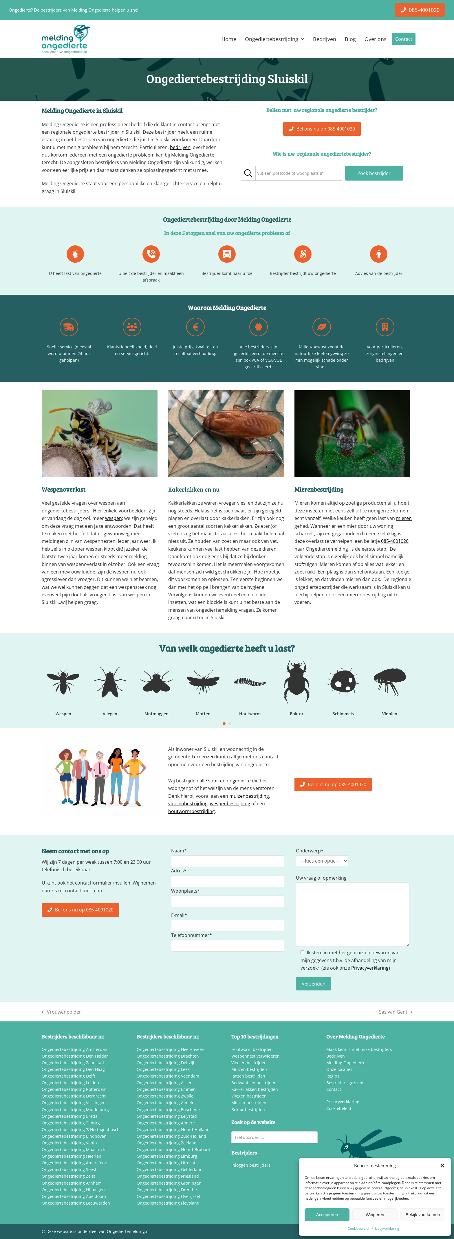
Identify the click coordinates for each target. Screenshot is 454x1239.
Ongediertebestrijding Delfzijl (165, 1062)
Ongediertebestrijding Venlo (69, 1143)
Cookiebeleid (358, 1228)
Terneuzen (203, 756)
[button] (442, 1165)
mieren (404, 518)
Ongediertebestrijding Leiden (70, 1082)
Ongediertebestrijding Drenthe (167, 1189)
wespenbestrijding (230, 803)
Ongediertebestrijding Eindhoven (74, 1136)
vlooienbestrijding (188, 803)
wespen (113, 518)
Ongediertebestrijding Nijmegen (73, 1189)
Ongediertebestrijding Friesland (168, 1176)
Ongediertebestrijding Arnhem (72, 1183)
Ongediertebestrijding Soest (69, 1169)
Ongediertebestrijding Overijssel (168, 1196)
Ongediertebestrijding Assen (165, 1082)
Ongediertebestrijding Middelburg (75, 1109)
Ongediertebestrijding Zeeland (167, 1143)
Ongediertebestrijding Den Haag (73, 1069)
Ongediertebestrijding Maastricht (74, 1149)
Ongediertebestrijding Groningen (169, 1183)
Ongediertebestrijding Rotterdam (74, 1089)
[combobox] (298, 173)
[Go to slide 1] (224, 723)
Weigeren (375, 1214)
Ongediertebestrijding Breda (70, 1116)
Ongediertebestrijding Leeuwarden (76, 1203)
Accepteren (327, 1214)
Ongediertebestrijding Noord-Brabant (173, 1149)
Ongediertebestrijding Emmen (166, 1089)
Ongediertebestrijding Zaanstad (73, 1062)
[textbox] (290, 173)
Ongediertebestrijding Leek (163, 1069)
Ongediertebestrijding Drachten (168, 1056)
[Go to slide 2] (229, 723)
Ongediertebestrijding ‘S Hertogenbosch (81, 1129)
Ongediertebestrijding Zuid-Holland (171, 1136)
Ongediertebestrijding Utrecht (166, 1163)
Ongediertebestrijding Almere (166, 1123)
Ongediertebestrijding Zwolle (165, 1096)
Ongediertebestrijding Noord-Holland (173, 1129)
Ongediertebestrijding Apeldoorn (74, 1196)
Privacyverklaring (385, 1228)
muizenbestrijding (249, 796)
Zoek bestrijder (374, 173)
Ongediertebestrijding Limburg (167, 1156)
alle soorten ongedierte (225, 780)
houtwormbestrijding (191, 811)
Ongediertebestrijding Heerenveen (170, 1049)
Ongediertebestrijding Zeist (68, 1176)
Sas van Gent (396, 1012)
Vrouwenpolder (61, 1012)
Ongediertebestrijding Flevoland (168, 1203)
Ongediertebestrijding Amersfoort (75, 1163)
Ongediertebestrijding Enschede (168, 1109)
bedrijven (180, 147)
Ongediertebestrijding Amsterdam (75, 1049)
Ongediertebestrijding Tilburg (71, 1123)
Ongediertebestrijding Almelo (165, 1102)
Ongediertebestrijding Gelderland (170, 1169)
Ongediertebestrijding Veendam (168, 1076)
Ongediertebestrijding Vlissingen (74, 1102)
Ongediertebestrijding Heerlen (71, 1156)
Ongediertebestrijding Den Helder (75, 1056)
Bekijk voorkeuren (423, 1214)
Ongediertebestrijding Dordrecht (74, 1096)
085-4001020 (395, 541)
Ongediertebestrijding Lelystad (167, 1116)
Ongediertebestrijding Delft (68, 1076)
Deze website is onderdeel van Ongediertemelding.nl (98, 1231)
